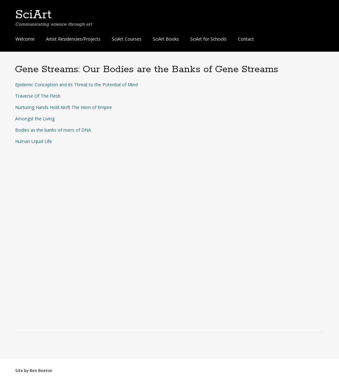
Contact (246, 39)
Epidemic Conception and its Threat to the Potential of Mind (76, 85)
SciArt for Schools (208, 39)
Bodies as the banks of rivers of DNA (53, 130)
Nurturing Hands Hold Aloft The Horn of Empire (63, 107)
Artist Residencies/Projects (73, 39)
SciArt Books (166, 39)
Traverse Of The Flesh (37, 96)
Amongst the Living (35, 119)
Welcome (25, 39)
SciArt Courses (126, 39)
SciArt (33, 15)
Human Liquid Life (33, 141)
